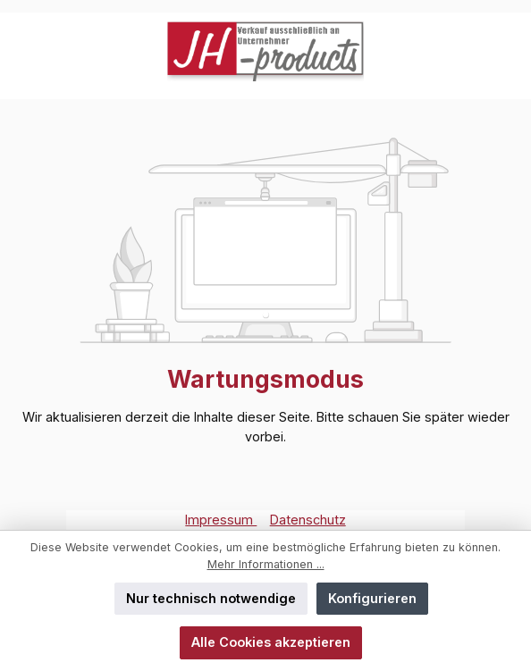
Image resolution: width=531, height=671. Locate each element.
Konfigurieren (372, 598)
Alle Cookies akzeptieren (270, 642)
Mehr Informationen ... (265, 564)
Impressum (221, 519)
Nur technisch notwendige (211, 598)
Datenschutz (308, 519)
